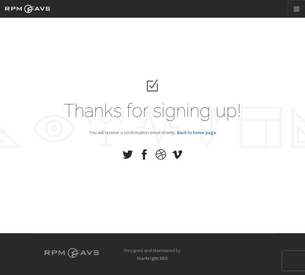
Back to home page (196, 132)
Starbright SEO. (153, 258)
